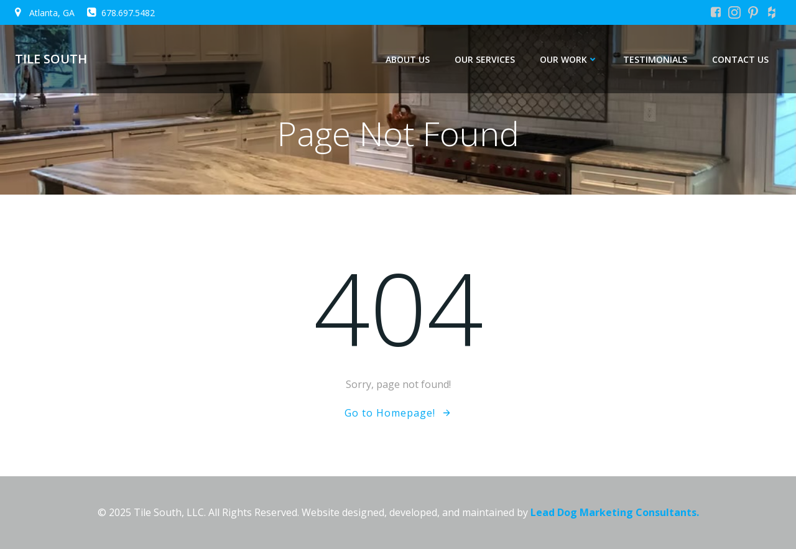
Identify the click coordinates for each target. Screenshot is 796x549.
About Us (408, 59)
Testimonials (655, 59)
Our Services (485, 59)
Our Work (569, 59)
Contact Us (740, 59)
